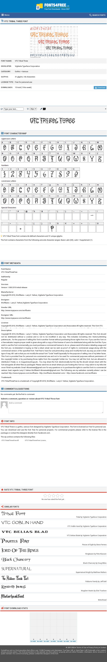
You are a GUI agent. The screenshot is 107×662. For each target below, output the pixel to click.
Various (25, 71)
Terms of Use (81, 647)
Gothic (17, 71)
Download (100, 88)
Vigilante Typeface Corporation (27, 66)
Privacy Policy (93, 647)
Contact (103, 647)
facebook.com (44, 433)
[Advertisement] (53, 98)
